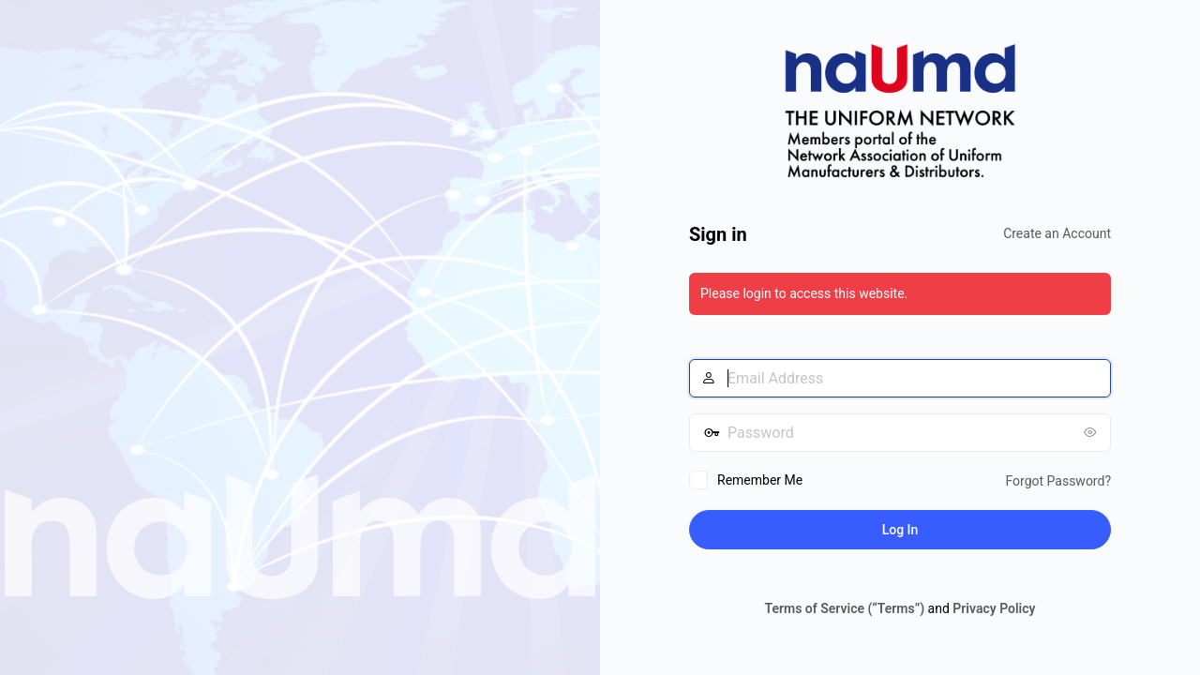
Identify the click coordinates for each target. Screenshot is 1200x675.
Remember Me (759, 480)
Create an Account (1057, 233)
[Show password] (1092, 432)
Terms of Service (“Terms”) (844, 608)
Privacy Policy (993, 608)
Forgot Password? (1058, 480)
